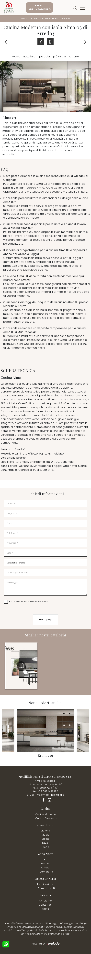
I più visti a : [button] (59, 56)
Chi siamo (45, 900)
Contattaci (45, 904)
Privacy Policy (40, 601)
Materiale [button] (29, 56)
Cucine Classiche (46, 818)
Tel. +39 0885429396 (45, 791)
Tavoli (45, 843)
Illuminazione (45, 884)
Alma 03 (66, 18)
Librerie (45, 830)
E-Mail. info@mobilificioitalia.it (45, 794)
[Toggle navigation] (82, 7)
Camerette (46, 871)
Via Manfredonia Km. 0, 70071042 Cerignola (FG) (45, 786)
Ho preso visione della (28, 601)
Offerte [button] (74, 56)
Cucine (33, 18)
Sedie (46, 847)
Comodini (45, 863)
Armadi (45, 867)
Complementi (46, 888)
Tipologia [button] (43, 56)
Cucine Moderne (49, 18)
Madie (45, 834)
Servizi (46, 908)
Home (24, 18)
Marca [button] (16, 56)
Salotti (45, 838)
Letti (45, 859)
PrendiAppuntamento (39, 7)
